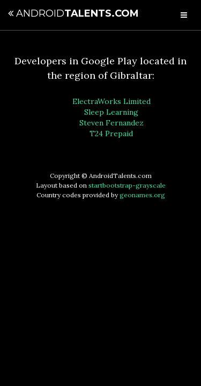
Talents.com (73, 13)
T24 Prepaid (111, 133)
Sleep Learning (111, 112)
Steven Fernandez (111, 123)
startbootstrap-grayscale (127, 185)
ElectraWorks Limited (111, 101)
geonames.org (142, 195)
